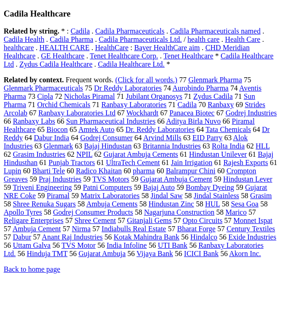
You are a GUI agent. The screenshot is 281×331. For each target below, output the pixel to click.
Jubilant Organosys (154, 96)
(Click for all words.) (146, 80)
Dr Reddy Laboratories (128, 88)
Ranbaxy (221, 104)
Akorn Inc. (245, 253)
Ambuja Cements (112, 204)
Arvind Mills (162, 138)
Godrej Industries (251, 113)
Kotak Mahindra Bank (147, 237)
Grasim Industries (39, 154)
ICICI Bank (201, 253)
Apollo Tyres (23, 212)
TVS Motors (110, 179)
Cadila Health (24, 39)
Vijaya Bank (154, 253)
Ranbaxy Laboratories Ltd (77, 113)
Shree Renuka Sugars (44, 204)
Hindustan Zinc (171, 204)
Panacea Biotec (191, 113)
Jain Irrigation (191, 162)
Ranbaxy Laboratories (134, 104)
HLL (263, 146)
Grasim (261, 196)
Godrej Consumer (106, 138)
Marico (236, 212)
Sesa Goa (245, 204)
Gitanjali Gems (149, 220)
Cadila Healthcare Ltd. (131, 64)
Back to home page (32, 269)
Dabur (22, 237)
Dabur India (51, 138)
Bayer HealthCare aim (167, 47)
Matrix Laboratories (110, 196)
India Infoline (127, 245)
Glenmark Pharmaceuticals (43, 88)
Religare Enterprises (33, 220)
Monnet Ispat (252, 220)
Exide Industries (252, 237)
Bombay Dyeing (209, 187)
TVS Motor (79, 245)
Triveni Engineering (42, 187)
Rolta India (228, 146)
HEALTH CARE (64, 47)
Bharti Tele (48, 171)
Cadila (80, 31)
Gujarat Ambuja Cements (140, 154)
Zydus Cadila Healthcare (55, 64)
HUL (212, 204)
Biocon (56, 129)
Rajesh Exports (245, 162)
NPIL (84, 154)
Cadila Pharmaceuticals (130, 31)
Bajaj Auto (159, 187)
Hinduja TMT (47, 253)
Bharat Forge (196, 229)
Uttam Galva (32, 245)
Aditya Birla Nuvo (193, 121)
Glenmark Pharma (215, 80)
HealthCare (112, 47)
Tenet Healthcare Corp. (124, 56)
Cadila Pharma (71, 39)
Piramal (58, 196)
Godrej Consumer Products (93, 212)
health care (203, 39)
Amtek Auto (97, 129)
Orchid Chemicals (63, 104)
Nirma (81, 229)
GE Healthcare (62, 56)
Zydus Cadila (213, 96)
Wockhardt (142, 113)
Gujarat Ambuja (102, 253)
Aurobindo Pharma (200, 88)
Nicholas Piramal (89, 96)
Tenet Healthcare (188, 56)
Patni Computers (107, 187)
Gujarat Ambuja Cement (176, 179)
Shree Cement (95, 220)
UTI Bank (172, 245)
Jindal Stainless (216, 196)
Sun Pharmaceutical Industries (111, 121)
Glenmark (58, 146)
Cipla (45, 96)
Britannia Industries (172, 146)
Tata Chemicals (228, 129)
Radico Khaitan (99, 171)
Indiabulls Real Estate (133, 229)
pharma (144, 171)
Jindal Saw (167, 196)
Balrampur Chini (190, 171)
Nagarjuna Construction (179, 212)
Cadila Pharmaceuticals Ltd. (140, 39)
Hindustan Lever (247, 179)
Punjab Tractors (72, 162)
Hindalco (204, 237)
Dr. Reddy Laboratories (160, 129)
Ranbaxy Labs (34, 121)
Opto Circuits (203, 220)
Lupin (12, 171)
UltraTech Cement (133, 162)
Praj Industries (60, 179)
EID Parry (207, 138)
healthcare (19, 47)
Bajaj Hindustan (108, 146)
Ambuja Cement (36, 229)
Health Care (242, 39)
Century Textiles (250, 229)
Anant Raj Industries (72, 237)
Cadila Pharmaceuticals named (215, 31)
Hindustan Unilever (218, 154)
